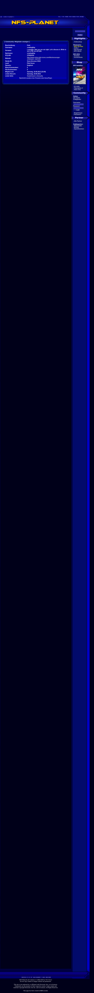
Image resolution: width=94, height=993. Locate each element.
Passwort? (77, 114)
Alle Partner (78, 121)
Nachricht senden (25, 78)
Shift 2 (76, 48)
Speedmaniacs (79, 129)
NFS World (77, 51)
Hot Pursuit (78, 49)
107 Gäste (76, 98)
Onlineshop (78, 42)
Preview (77, 56)
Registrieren (78, 113)
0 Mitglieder (77, 99)
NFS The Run (78, 46)
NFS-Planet (48, 980)
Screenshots (78, 57)
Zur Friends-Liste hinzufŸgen (42, 78)
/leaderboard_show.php (35, 76)
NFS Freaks (78, 126)
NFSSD (76, 127)
